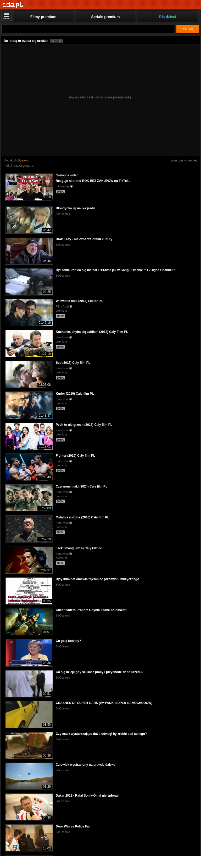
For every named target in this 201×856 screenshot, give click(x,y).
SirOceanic (21, 160)
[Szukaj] (88, 29)
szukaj (188, 29)
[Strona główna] (13, 5)
